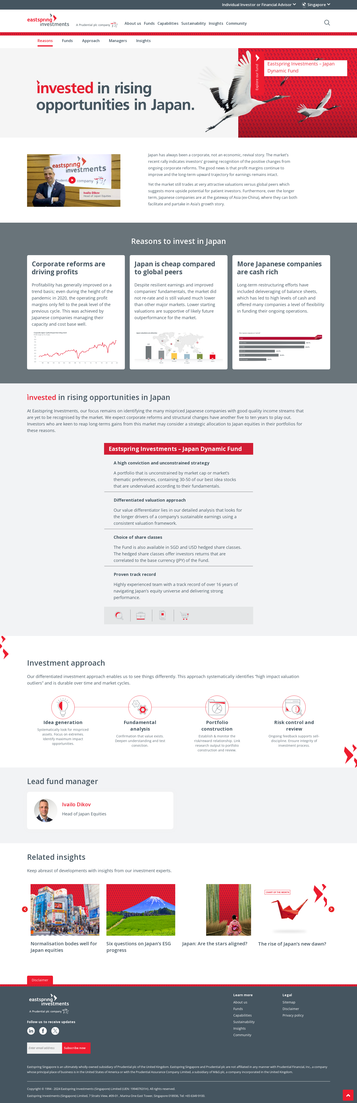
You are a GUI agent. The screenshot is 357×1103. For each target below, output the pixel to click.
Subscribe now (75, 1048)
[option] (65, 921)
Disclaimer (291, 1009)
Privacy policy (293, 1015)
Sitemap (289, 1002)
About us (133, 23)
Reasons (45, 40)
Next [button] (331, 909)
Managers (118, 40)
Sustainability (193, 23)
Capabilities (168, 23)
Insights (143, 40)
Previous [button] (25, 909)
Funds (67, 40)
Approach (91, 40)
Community (236, 23)
